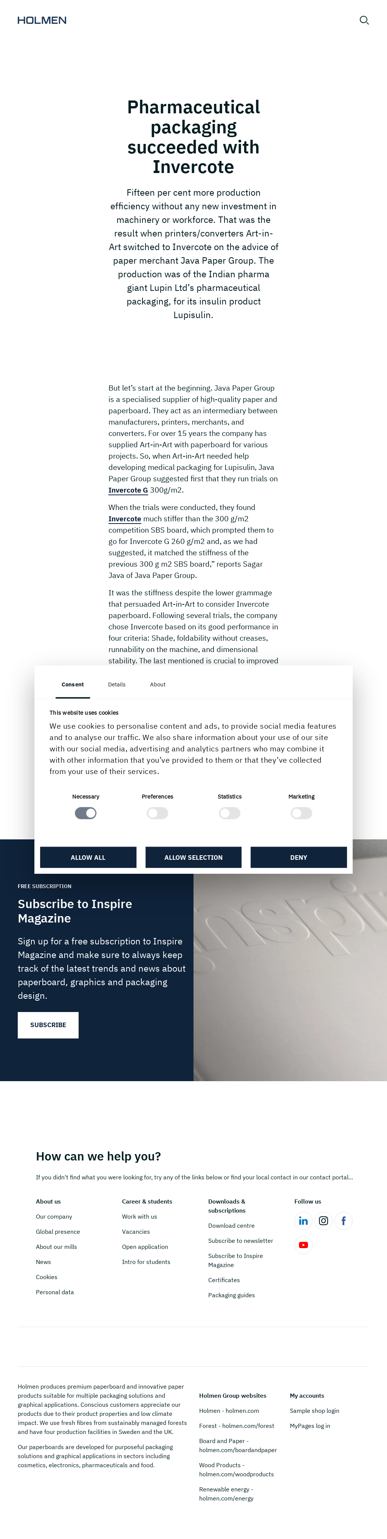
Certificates (224, 1280)
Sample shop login (314, 1410)
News (43, 1262)
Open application (145, 1246)
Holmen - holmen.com (229, 1410)
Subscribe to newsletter (240, 1240)
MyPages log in (310, 1425)
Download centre (231, 1225)
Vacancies (136, 1231)
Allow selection (193, 858)
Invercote (125, 518)
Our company (54, 1216)
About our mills (56, 1246)
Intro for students (146, 1262)
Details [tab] (119, 684)
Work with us (139, 1216)
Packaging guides (231, 1295)
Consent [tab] (74, 684)
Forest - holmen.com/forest (236, 1425)
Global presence (58, 1231)
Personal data (55, 1292)
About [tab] (159, 684)
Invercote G (129, 490)
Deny (297, 858)
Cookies (46, 1277)
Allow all (89, 858)
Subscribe (48, 1025)
